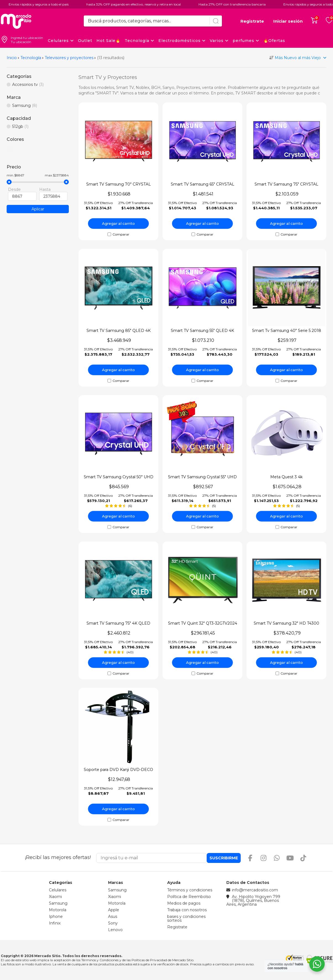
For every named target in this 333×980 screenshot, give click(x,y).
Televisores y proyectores (69, 57)
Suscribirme (223, 857)
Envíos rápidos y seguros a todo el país (279, 4)
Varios (219, 40)
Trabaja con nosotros (187, 910)
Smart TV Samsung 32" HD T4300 (286, 623)
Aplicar (38, 209)
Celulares (61, 40)
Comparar (120, 234)
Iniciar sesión (288, 21)
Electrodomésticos (182, 40)
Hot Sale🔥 (108, 40)
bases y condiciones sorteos (186, 918)
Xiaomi (55, 897)
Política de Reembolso (189, 897)
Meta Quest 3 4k (286, 476)
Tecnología (139, 40)
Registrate (252, 21)
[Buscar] (215, 21)
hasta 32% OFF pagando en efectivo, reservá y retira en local (99, 4)
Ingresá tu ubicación (27, 38)
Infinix (55, 923)
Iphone (56, 916)
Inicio (12, 57)
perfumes (246, 40)
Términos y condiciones (189, 890)
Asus (112, 916)
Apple (113, 910)
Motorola (57, 910)
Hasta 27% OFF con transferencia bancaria (198, 4)
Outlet (85, 40)
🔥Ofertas (274, 40)
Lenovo (115, 930)
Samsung (58, 903)
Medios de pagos (183, 903)
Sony (113, 923)
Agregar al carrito (118, 223)
